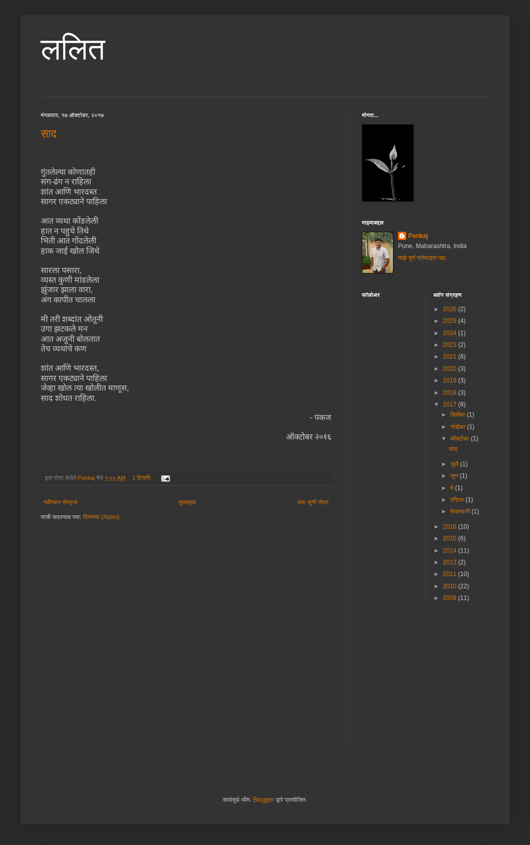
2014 (450, 550)
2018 (450, 392)
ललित (73, 49)
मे (452, 488)
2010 (450, 586)
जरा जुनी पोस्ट (313, 502)
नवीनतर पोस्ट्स (60, 502)
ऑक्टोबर (460, 438)
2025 (450, 320)
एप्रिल (457, 499)
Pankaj (418, 235)
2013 (450, 562)
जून (455, 475)
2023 (450, 344)
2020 (450, 368)
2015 (450, 538)
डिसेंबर (458, 414)
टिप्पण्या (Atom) (101, 517)
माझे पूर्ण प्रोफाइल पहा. (422, 257)
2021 (450, 356)
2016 (450, 526)
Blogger (263, 799)
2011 (450, 574)
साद (49, 133)
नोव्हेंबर (458, 426)
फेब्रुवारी (460, 511)
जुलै (455, 464)
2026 (450, 309)
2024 (450, 333)
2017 (450, 404)
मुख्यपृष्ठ (187, 502)
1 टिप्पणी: (142, 478)
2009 (450, 598)
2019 (450, 380)
